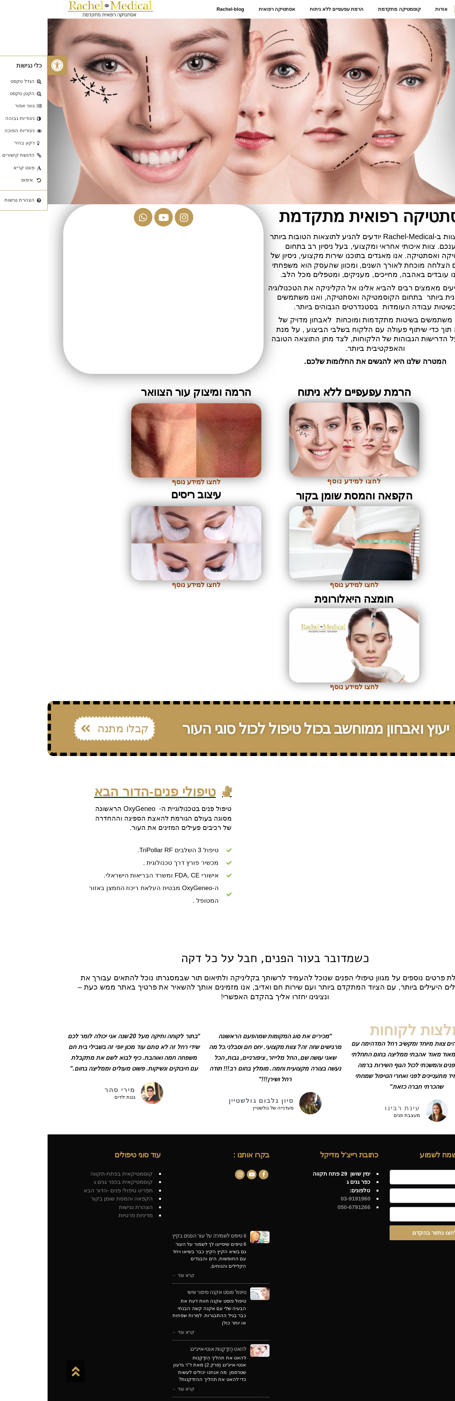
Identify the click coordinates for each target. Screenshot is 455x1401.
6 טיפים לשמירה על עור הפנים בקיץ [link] (162, 1236)
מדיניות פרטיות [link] (88, 1215)
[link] (9, 65)
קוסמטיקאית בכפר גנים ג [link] (76, 1182)
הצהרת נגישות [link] (88, 1207)
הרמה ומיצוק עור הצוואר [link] (148, 392)
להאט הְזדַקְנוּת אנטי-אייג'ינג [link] (170, 1349)
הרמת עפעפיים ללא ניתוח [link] (306, 392)
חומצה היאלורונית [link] (306, 599)
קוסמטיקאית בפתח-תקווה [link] (74, 1173)
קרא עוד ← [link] (136, 1275)
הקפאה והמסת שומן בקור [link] (306, 496)
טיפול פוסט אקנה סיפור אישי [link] (169, 1292)
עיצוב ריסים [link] (148, 495)
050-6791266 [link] (305, 1207)
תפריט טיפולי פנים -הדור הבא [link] (71, 1190)
